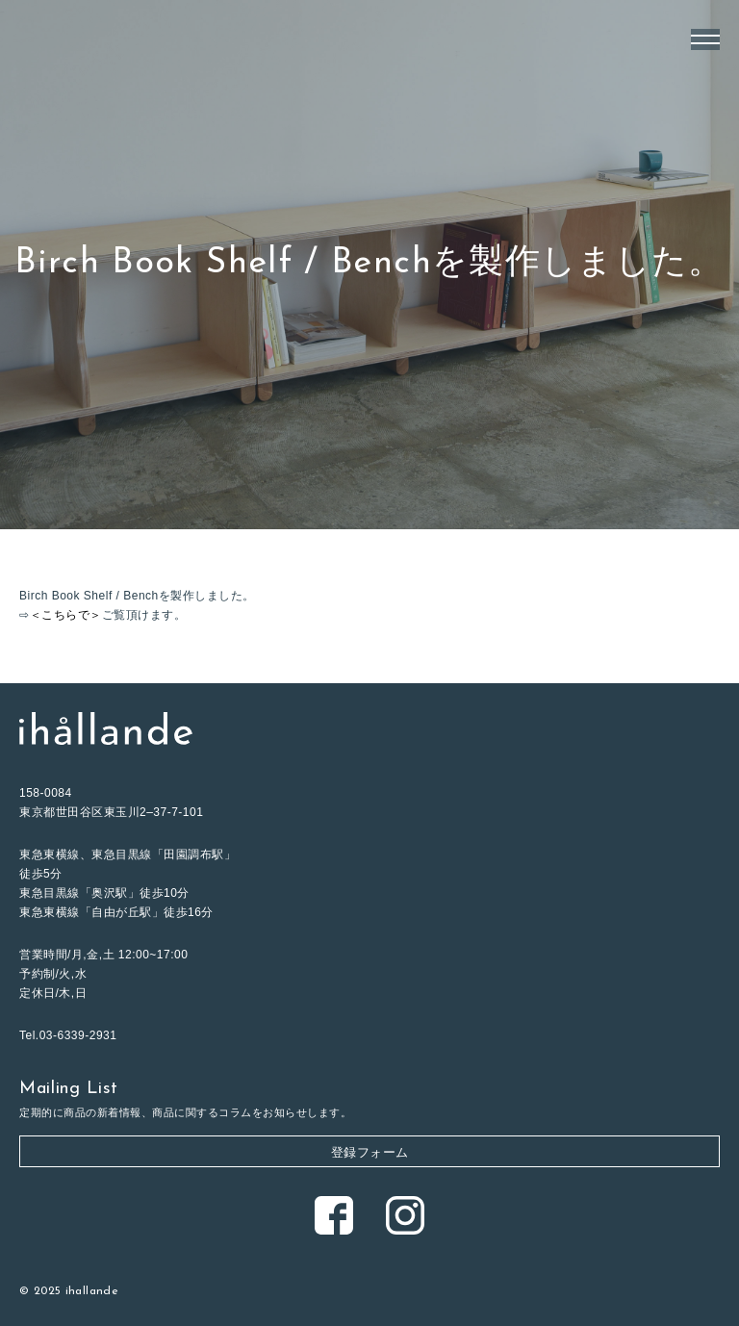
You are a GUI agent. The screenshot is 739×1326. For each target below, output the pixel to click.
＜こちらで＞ (66, 615)
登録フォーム (370, 1152)
